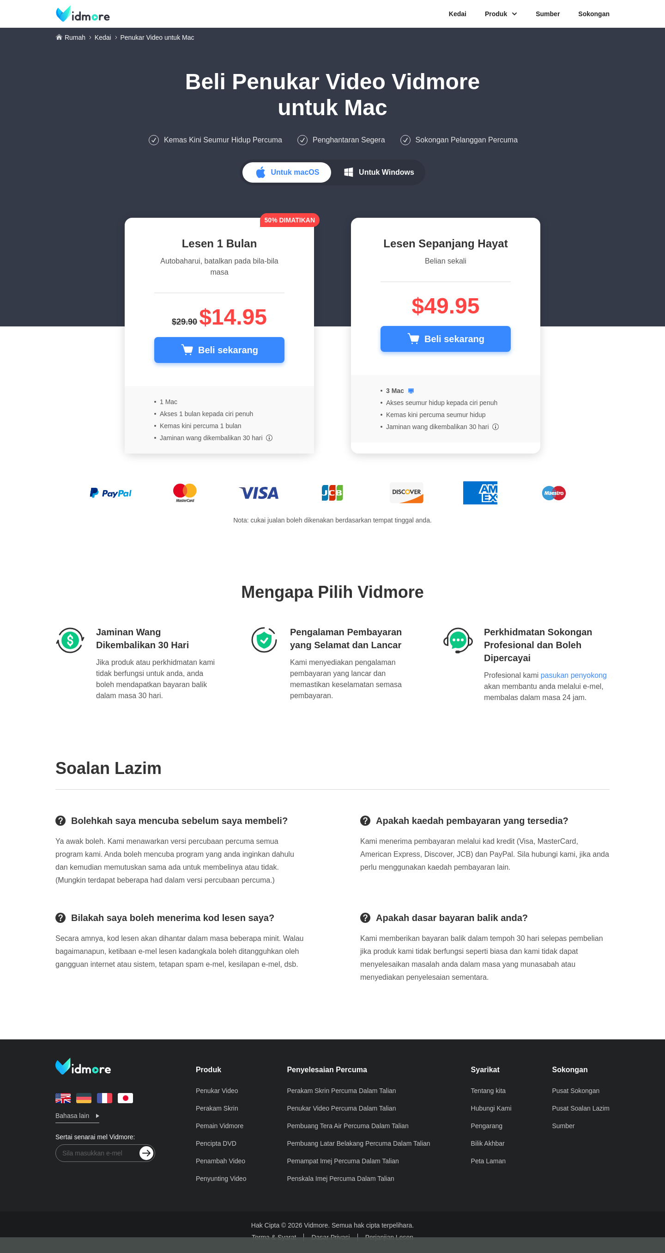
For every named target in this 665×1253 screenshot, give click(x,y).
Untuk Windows (386, 172)
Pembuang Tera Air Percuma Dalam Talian (347, 1126)
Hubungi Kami (491, 1108)
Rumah (75, 37)
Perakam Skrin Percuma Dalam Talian (341, 1090)
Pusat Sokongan (575, 1090)
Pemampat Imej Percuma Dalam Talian (343, 1161)
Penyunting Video (221, 1178)
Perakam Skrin (217, 1108)
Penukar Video (217, 1090)
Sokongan (594, 14)
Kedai (457, 14)
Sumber (548, 14)
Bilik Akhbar (488, 1143)
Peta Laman (488, 1161)
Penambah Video (220, 1161)
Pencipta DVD (216, 1143)
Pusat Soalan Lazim (581, 1108)
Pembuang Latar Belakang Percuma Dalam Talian (358, 1143)
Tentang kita (488, 1090)
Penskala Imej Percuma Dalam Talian (340, 1178)
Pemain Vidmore (219, 1126)
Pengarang (487, 1126)
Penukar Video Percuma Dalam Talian (341, 1108)
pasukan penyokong (574, 675)
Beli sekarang (228, 350)
